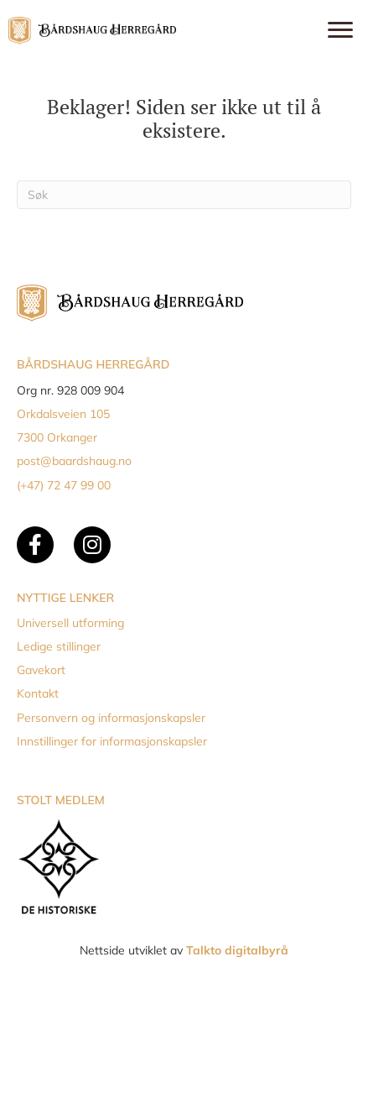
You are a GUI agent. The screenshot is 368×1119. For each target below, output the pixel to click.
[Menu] (340, 30)
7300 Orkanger (57, 437)
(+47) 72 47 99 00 (64, 485)
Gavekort (41, 669)
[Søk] (184, 194)
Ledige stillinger (59, 646)
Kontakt (38, 693)
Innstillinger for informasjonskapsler (112, 741)
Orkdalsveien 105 (63, 413)
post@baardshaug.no (74, 460)
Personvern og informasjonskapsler (111, 717)
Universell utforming (70, 622)
